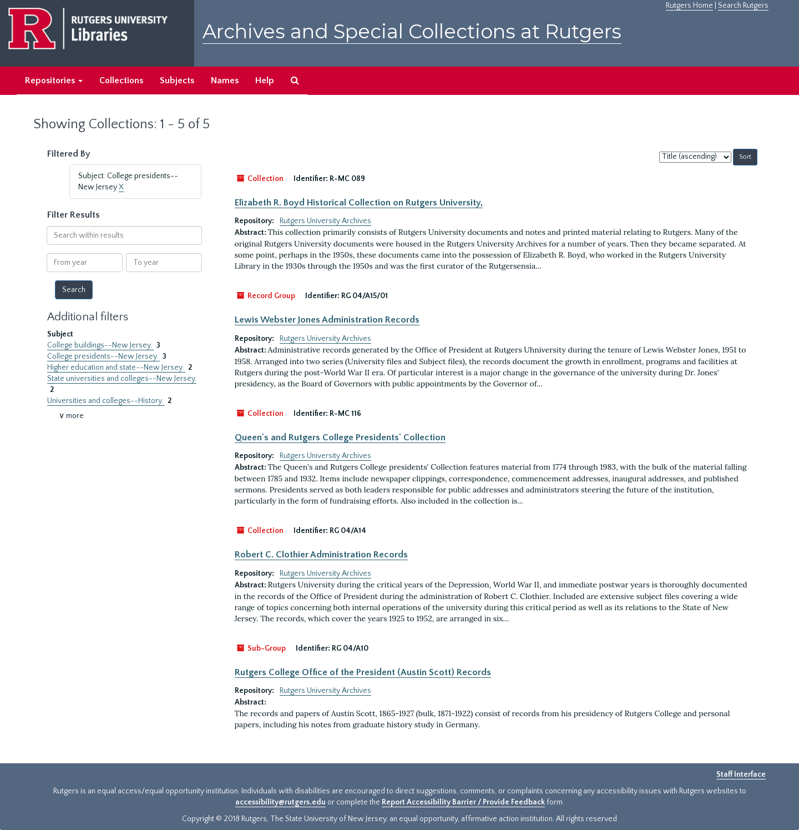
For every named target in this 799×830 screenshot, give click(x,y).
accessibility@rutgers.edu (280, 802)
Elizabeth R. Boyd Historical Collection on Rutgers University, (359, 203)
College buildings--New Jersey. (100, 345)
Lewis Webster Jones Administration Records (327, 320)
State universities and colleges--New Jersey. (121, 378)
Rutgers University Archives (325, 221)
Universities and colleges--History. (106, 400)
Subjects (177, 80)
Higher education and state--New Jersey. (116, 367)
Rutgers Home (689, 5)
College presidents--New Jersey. (103, 356)
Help (264, 80)
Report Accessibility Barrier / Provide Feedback (463, 802)
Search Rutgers (743, 5)
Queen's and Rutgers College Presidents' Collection (340, 437)
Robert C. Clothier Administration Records (321, 555)
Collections (121, 80)
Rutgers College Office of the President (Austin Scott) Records (363, 672)
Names (225, 80)
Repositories (54, 80)
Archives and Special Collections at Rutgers (412, 31)
